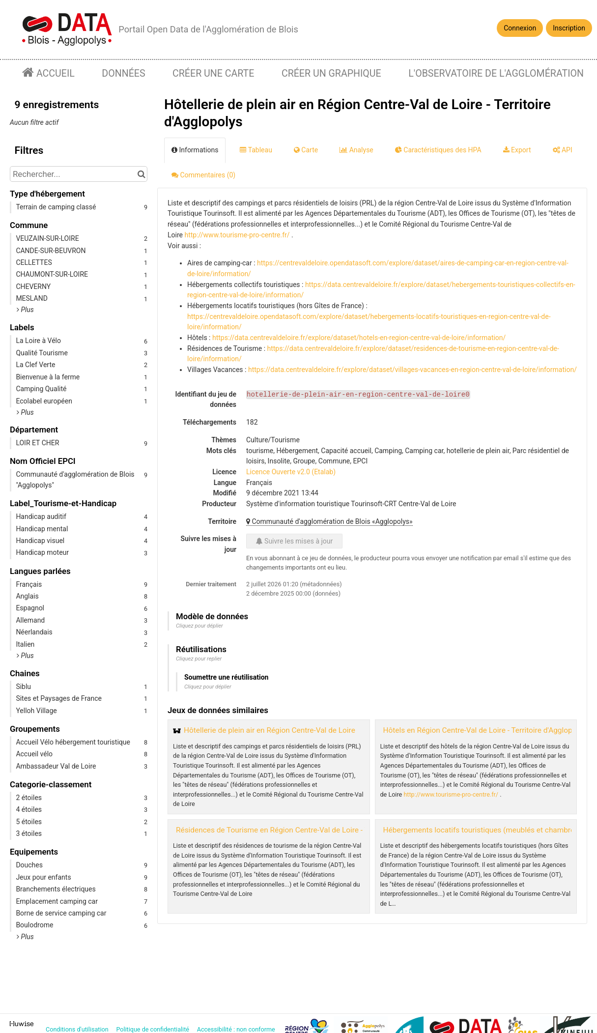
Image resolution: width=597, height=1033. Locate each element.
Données (123, 73)
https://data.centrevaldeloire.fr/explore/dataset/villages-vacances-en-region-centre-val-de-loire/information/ (412, 369)
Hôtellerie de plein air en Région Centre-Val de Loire (269, 730)
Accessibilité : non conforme (237, 1029)
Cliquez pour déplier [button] (199, 626)
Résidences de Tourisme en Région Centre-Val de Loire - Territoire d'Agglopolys (307, 830)
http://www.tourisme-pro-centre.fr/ (236, 235)
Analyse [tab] (356, 150)
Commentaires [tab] (203, 175)
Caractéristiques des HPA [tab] (438, 150)
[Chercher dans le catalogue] (141, 174)
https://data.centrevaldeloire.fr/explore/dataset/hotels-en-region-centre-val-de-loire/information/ (359, 338)
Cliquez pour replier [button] (199, 659)
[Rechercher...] (78, 174)
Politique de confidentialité (153, 1029)
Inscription (569, 28)
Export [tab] (517, 150)
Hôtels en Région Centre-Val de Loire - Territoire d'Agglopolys (484, 730)
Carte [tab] (306, 150)
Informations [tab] (194, 150)
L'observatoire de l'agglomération (496, 73)
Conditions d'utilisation (78, 1029)
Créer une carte (213, 73)
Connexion (520, 28)
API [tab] (562, 150)
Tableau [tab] (256, 150)
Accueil (54, 73)
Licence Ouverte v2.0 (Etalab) (291, 472)
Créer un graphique (331, 73)
